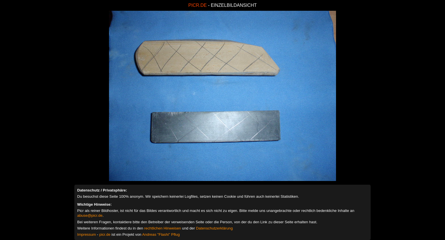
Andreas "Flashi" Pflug (161, 234)
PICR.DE (197, 5)
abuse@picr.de (89, 215)
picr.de (104, 234)
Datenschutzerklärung (214, 228)
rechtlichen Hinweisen (162, 228)
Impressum (86, 234)
